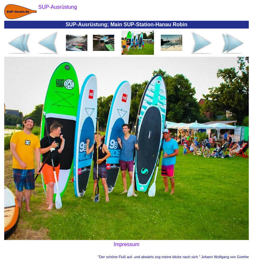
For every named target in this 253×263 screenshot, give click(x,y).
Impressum (126, 244)
